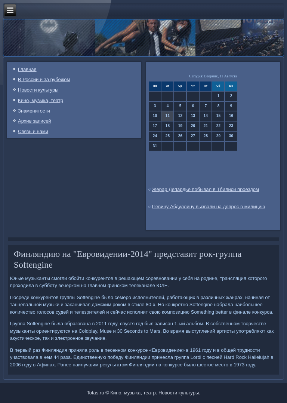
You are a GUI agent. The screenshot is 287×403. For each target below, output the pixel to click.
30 (231, 136)
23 (231, 126)
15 (218, 116)
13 (193, 116)
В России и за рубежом (44, 79)
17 (155, 126)
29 (218, 136)
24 (155, 136)
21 (206, 126)
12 (180, 116)
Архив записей (34, 121)
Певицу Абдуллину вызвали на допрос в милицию (208, 206)
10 (155, 116)
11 (168, 116)
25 (168, 136)
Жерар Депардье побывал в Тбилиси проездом (205, 189)
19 (180, 126)
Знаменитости (34, 111)
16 (231, 116)
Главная (27, 69)
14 (206, 116)
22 (218, 126)
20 (193, 126)
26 (180, 136)
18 (168, 126)
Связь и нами (33, 131)
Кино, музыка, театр (40, 100)
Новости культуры (38, 90)
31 (155, 146)
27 (193, 136)
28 (206, 136)
